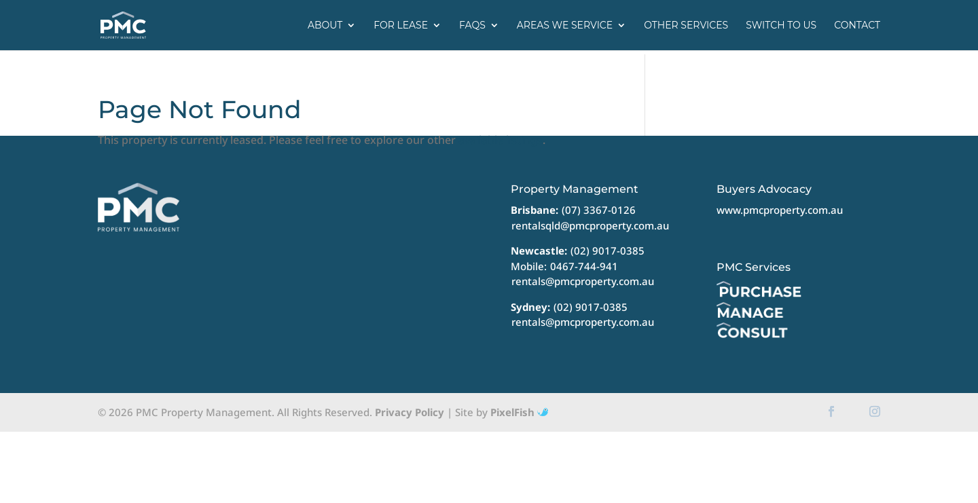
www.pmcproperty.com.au (780, 210)
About (325, 25)
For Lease (401, 25)
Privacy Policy (409, 412)
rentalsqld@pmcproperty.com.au (590, 225)
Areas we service (565, 25)
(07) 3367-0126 (599, 210)
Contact (857, 25)
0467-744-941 (584, 266)
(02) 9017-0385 (607, 250)
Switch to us (781, 25)
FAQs (472, 25)
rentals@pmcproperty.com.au (582, 281)
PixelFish (519, 412)
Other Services (686, 25)
